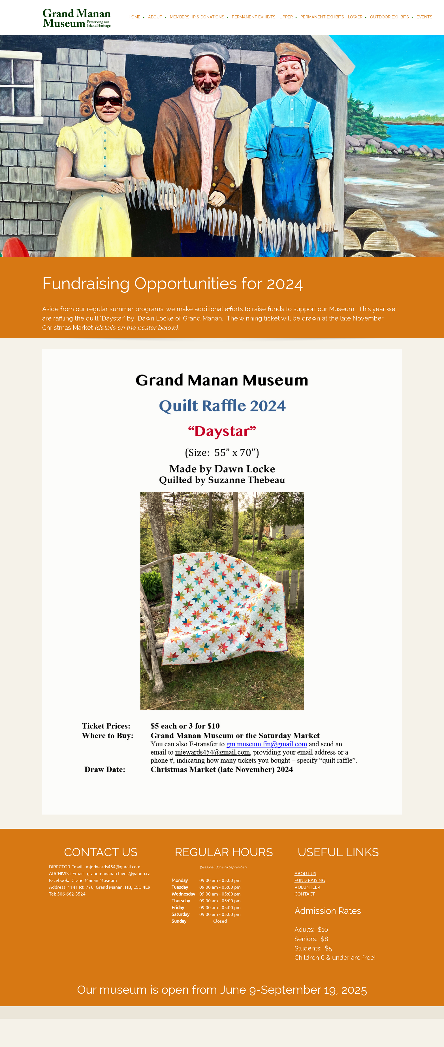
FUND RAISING (309, 880)
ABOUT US (305, 873)
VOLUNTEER (307, 887)
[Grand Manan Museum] (78, 17)
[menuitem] (134, 17)
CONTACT (304, 893)
